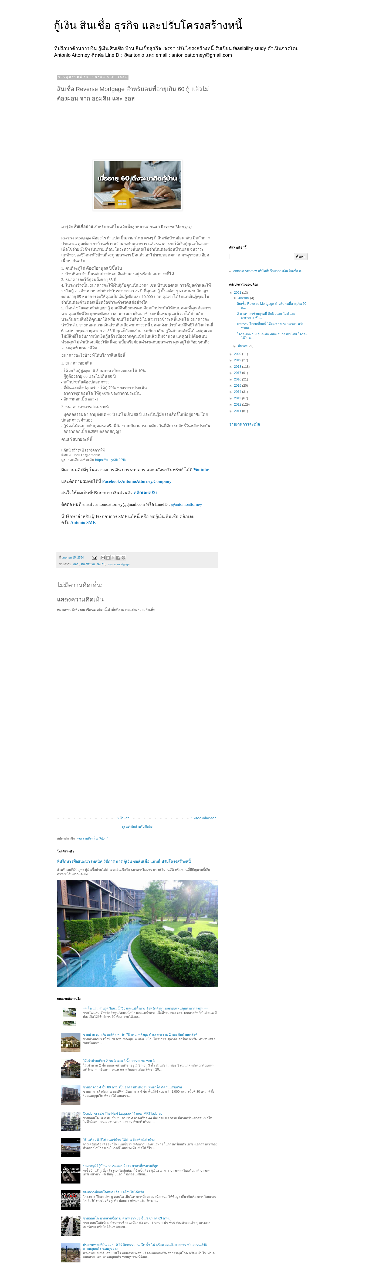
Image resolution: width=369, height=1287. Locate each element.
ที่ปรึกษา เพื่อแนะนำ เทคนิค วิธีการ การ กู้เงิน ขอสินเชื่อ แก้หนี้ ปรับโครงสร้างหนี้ (124, 861)
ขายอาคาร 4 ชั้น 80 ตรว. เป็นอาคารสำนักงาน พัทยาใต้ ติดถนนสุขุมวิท (132, 1087)
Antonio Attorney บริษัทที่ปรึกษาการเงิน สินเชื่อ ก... (268, 271)
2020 (238, 354)
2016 (238, 379)
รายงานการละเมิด (244, 424)
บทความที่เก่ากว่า (203, 818)
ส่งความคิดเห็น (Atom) (92, 838)
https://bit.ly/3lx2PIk (110, 460)
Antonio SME (83, 522)
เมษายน (244, 298)
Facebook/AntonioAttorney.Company (136, 481)
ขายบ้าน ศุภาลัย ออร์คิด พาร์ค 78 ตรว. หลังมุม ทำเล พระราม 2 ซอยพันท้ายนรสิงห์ (140, 1035)
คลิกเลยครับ (145, 492)
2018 (238, 367)
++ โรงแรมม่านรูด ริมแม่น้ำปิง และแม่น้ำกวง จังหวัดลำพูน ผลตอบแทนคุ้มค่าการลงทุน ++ (145, 1008)
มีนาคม (243, 346)
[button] (62, 541)
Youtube (201, 469)
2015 (238, 385)
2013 (238, 398)
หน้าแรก (123, 818)
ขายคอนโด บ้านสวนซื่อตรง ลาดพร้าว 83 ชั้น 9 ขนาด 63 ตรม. (126, 1218)
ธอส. (76, 564)
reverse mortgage (118, 564)
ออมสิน (100, 564)
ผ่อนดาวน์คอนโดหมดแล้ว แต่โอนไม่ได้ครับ (113, 1192)
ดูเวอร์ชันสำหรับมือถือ (137, 826)
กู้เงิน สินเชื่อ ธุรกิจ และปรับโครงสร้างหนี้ (148, 25)
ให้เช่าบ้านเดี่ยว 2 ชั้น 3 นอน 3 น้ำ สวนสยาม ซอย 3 (119, 1061)
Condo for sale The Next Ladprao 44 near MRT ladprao (122, 1113)
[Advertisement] (137, 772)
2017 (238, 373)
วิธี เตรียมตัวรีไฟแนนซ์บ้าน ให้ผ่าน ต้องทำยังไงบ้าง (119, 1140)
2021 (238, 293)
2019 (238, 360)
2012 (238, 404)
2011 (238, 411)
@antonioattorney (186, 504)
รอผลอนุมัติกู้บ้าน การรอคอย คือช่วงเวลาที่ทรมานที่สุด (120, 1166)
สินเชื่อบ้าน (88, 564)
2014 (238, 392)
